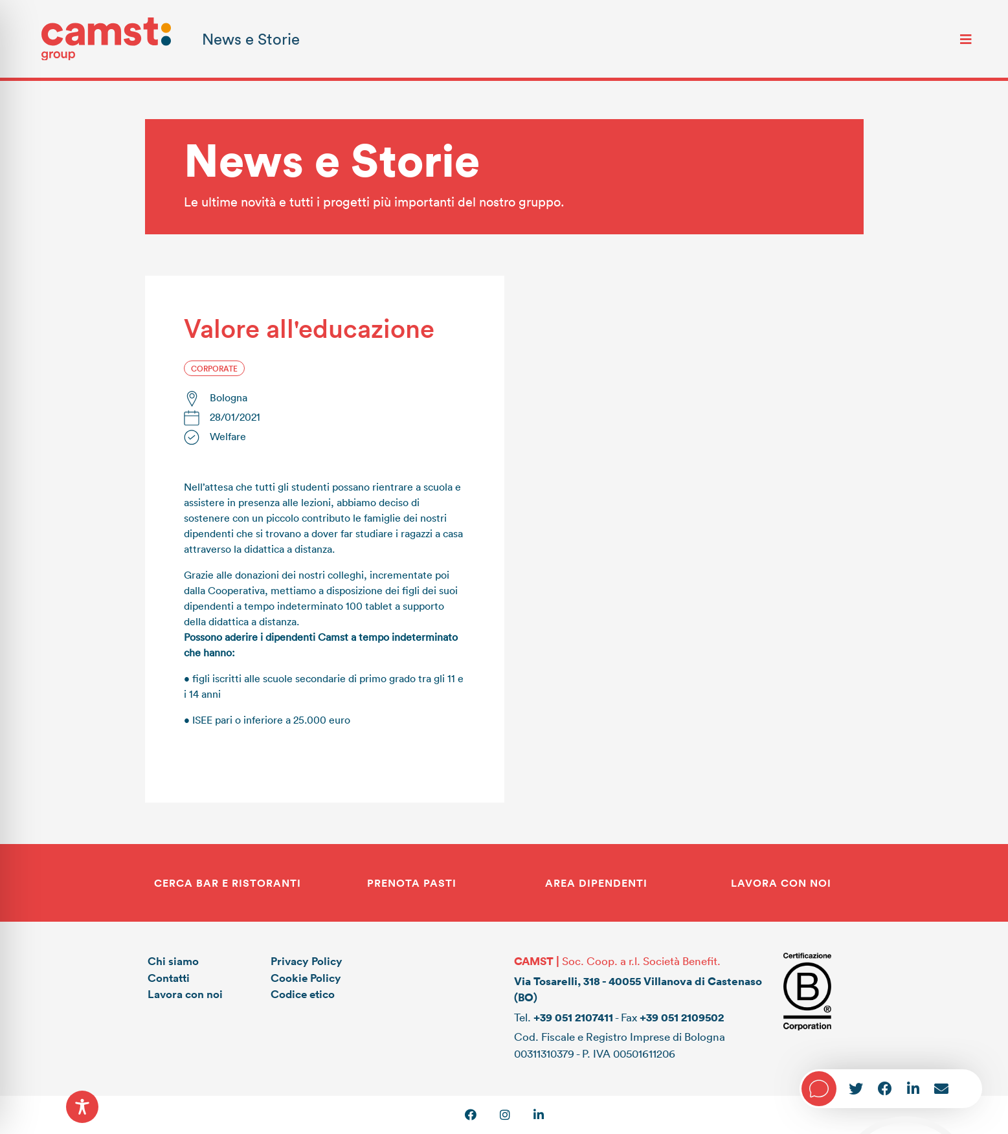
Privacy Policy (306, 960)
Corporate (214, 368)
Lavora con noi (185, 993)
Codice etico (303, 993)
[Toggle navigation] (966, 39)
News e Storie (251, 38)
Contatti (169, 977)
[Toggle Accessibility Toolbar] (82, 1106)
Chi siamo (173, 960)
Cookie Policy (306, 977)
